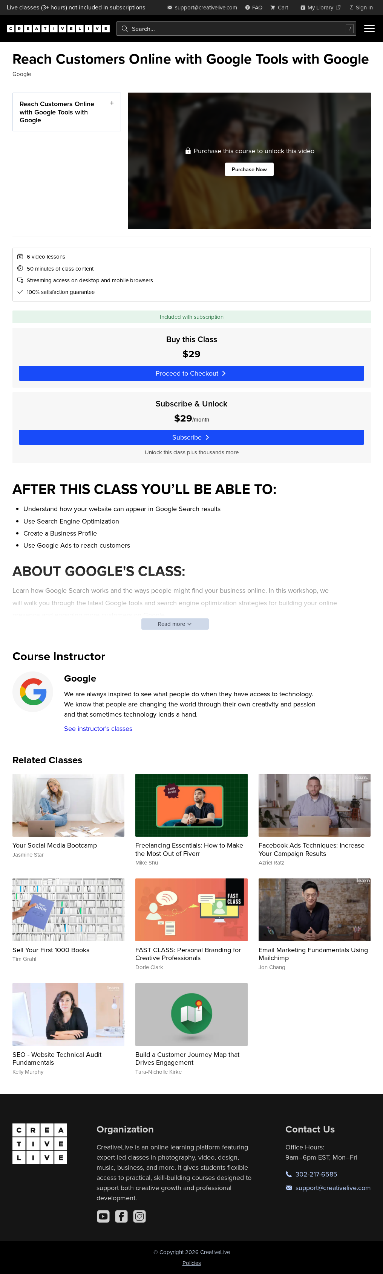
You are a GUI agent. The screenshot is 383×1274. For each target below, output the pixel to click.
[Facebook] (121, 1216)
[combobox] (236, 28)
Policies (191, 1263)
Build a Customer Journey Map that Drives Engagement (187, 1058)
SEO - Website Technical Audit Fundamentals (56, 1058)
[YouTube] (103, 1216)
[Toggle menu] (369, 28)
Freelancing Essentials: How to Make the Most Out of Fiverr (189, 849)
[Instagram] (139, 1216)
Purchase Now (249, 170)
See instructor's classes (98, 728)
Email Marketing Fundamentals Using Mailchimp (313, 954)
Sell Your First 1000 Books (50, 949)
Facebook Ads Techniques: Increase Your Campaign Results (312, 849)
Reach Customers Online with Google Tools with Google (56, 112)
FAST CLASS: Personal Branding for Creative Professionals (188, 954)
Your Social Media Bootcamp (54, 845)
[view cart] (281, 7)
